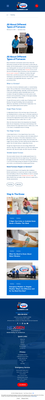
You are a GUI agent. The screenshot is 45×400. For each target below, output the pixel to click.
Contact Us (22, 348)
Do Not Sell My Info (22, 358)
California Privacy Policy (22, 356)
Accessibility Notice (22, 354)
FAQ (22, 361)
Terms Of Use (22, 360)
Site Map (22, 363)
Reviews (22, 342)
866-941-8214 (22, 314)
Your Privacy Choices (29, 393)
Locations (22, 385)
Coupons (22, 344)
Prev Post (10, 184)
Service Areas (22, 346)
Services (22, 341)
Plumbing (28, 69)
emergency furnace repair (27, 175)
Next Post (19, 184)
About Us (22, 339)
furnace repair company (12, 73)
